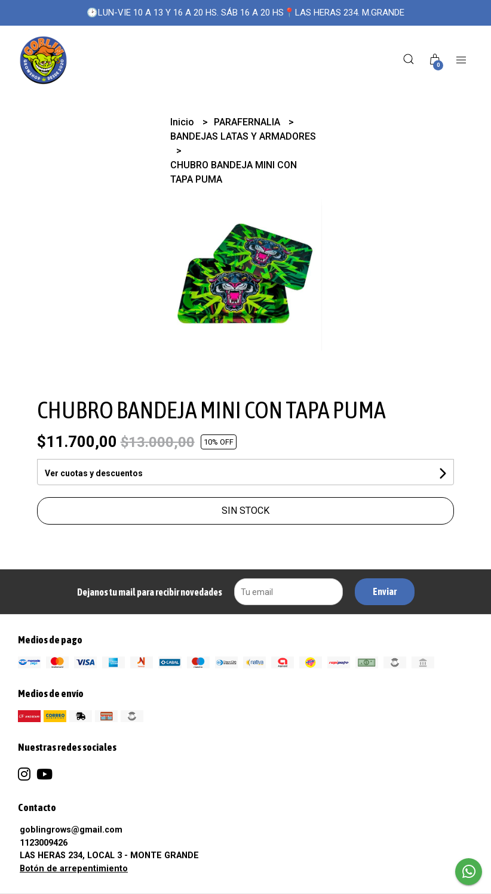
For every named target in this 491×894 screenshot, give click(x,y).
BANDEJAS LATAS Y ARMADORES (243, 136)
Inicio (183, 122)
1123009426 (43, 843)
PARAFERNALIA (248, 122)
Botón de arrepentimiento (74, 869)
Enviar (385, 591)
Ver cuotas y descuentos (94, 473)
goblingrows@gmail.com (71, 830)
